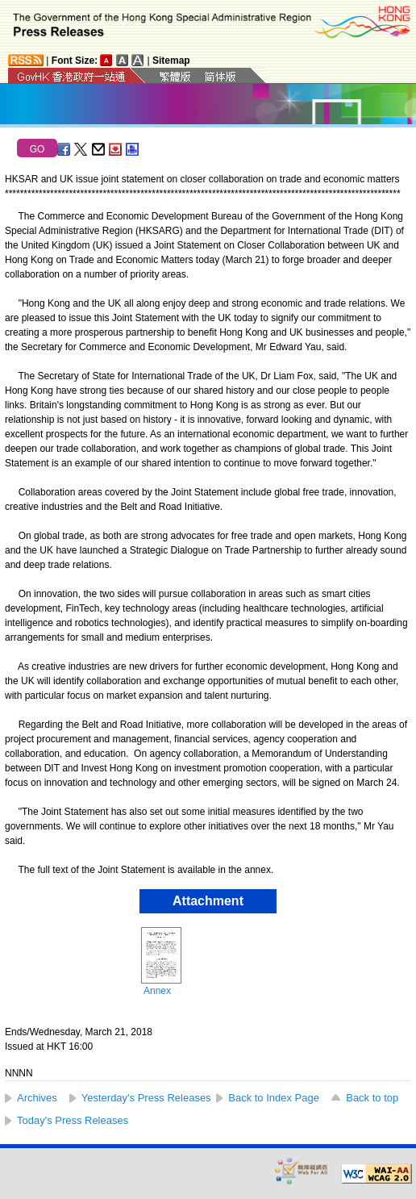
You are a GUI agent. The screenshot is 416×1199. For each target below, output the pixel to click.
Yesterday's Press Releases (146, 1098)
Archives (37, 1098)
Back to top (372, 1098)
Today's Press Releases (72, 1120)
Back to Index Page (273, 1098)
